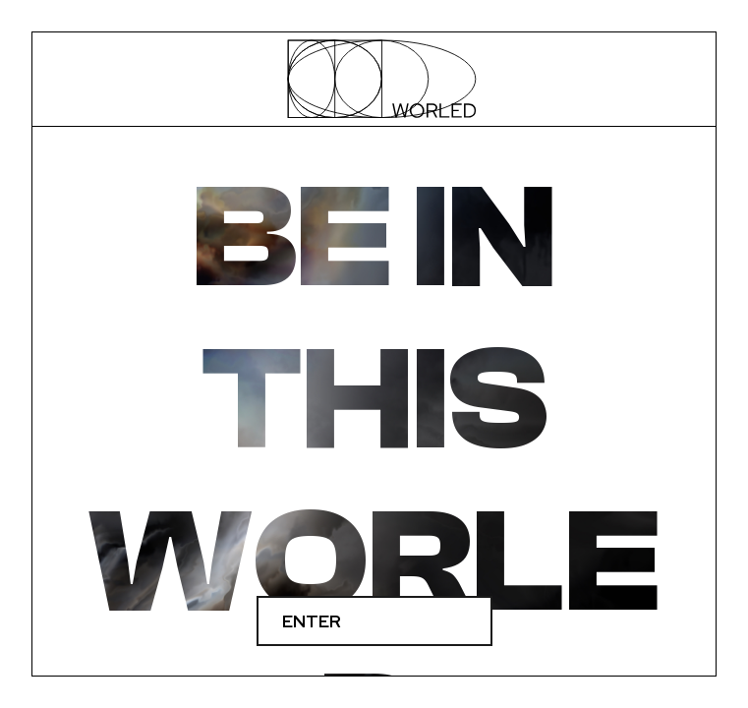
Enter (311, 621)
